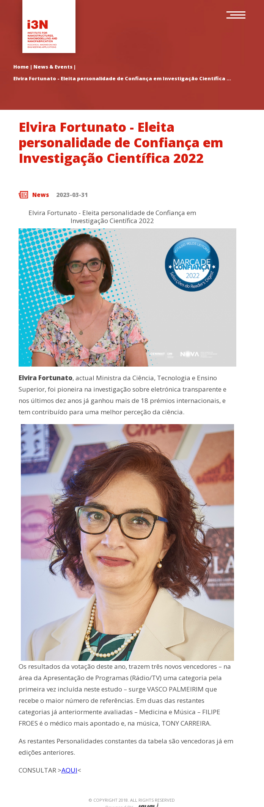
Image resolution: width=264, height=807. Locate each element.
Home (21, 66)
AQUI (69, 770)
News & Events (52, 66)
